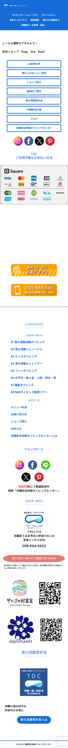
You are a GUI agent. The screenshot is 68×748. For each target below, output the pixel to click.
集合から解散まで (51, 20)
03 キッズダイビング (24, 356)
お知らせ (16, 429)
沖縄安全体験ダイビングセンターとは (34, 436)
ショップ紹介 (19, 422)
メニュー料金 (19, 407)
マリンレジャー (48, 15)
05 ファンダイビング (24, 371)
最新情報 (34, 20)
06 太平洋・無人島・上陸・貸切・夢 (33, 378)
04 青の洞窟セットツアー (26, 364)
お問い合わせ (19, 414)
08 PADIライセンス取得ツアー (29, 392)
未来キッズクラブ (18, 20)
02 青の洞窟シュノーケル (26, 349)
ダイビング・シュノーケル (25, 15)
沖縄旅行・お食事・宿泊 (32, 25)
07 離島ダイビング (22, 385)
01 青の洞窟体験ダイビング (28, 342)
